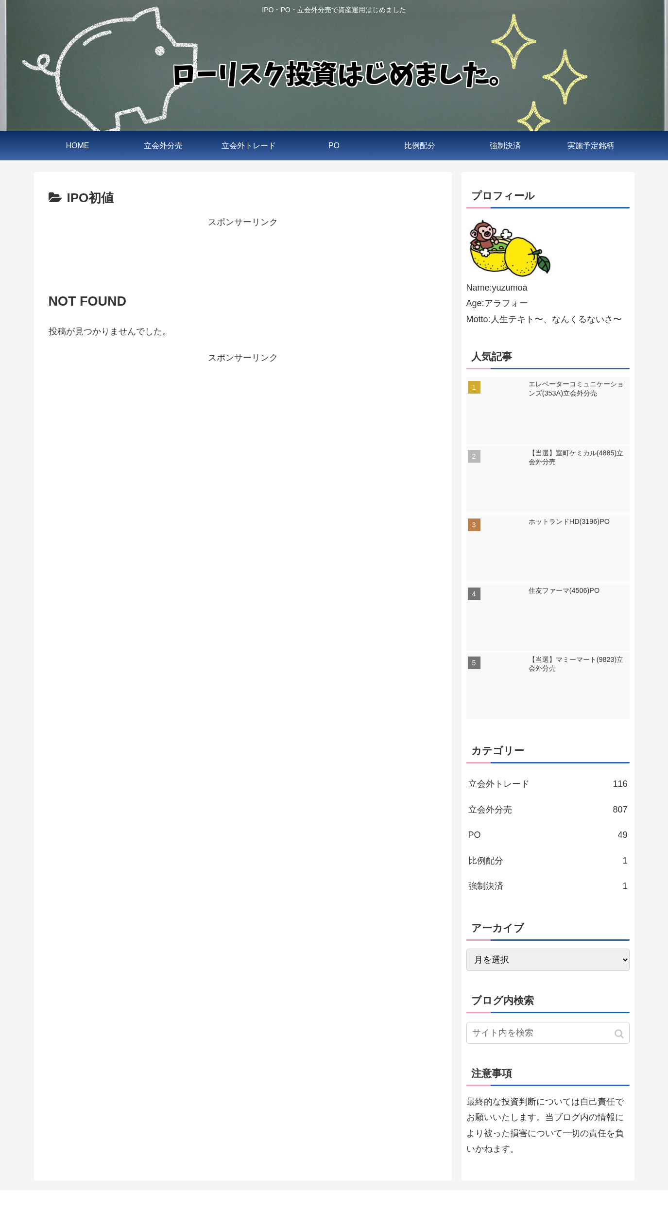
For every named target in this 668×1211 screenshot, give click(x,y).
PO (548, 835)
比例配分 (548, 860)
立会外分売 (548, 809)
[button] (620, 1034)
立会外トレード (548, 784)
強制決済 (548, 886)
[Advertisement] (243, 252)
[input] (548, 1033)
